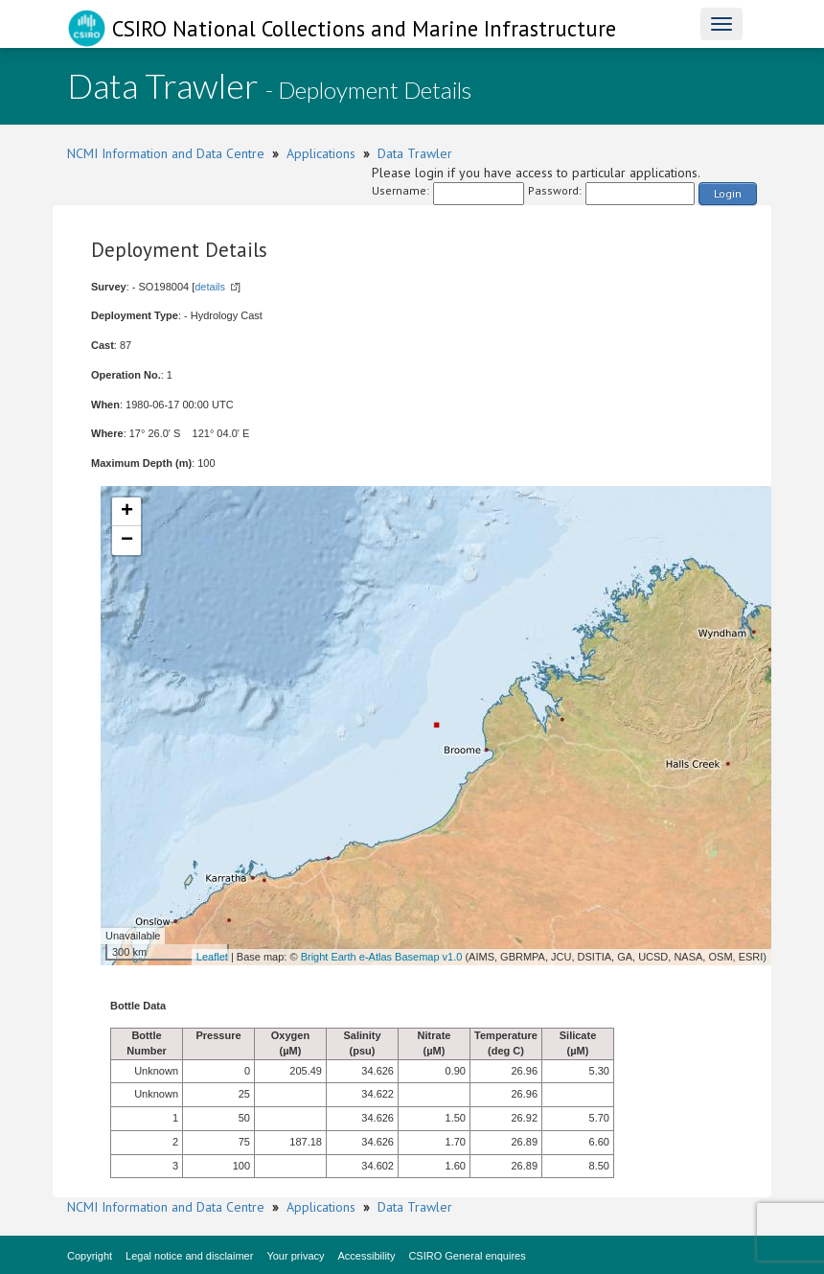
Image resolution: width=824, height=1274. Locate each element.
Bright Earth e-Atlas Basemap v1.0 (382, 956)
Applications (320, 153)
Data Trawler (415, 153)
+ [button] (127, 512)
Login (728, 193)
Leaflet (212, 956)
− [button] (127, 540)
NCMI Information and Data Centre (165, 153)
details (210, 286)
